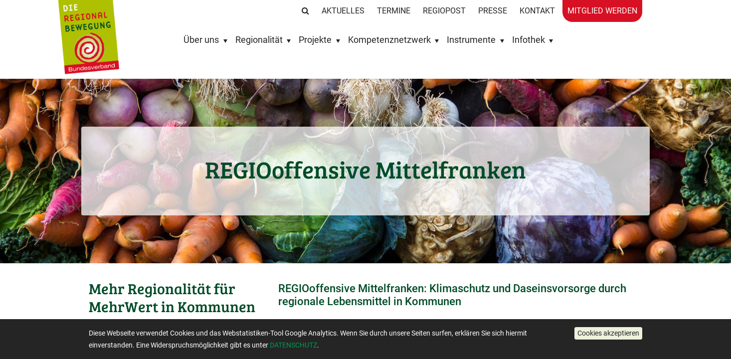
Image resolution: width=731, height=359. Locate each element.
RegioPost (444, 10)
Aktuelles (343, 10)
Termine (393, 10)
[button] (608, 333)
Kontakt (537, 10)
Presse (492, 10)
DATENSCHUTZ (293, 345)
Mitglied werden (602, 10)
